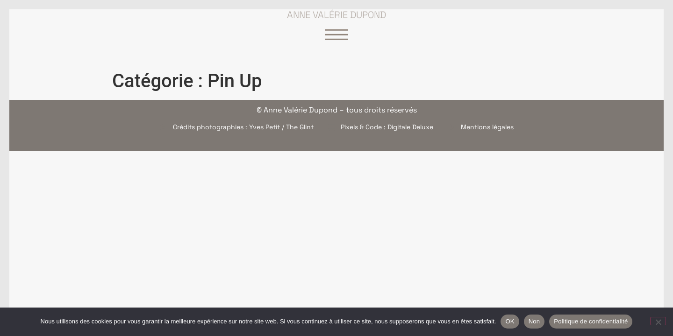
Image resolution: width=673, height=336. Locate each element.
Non (534, 321)
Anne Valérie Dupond (336, 12)
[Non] (658, 321)
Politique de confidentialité (591, 321)
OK (509, 321)
